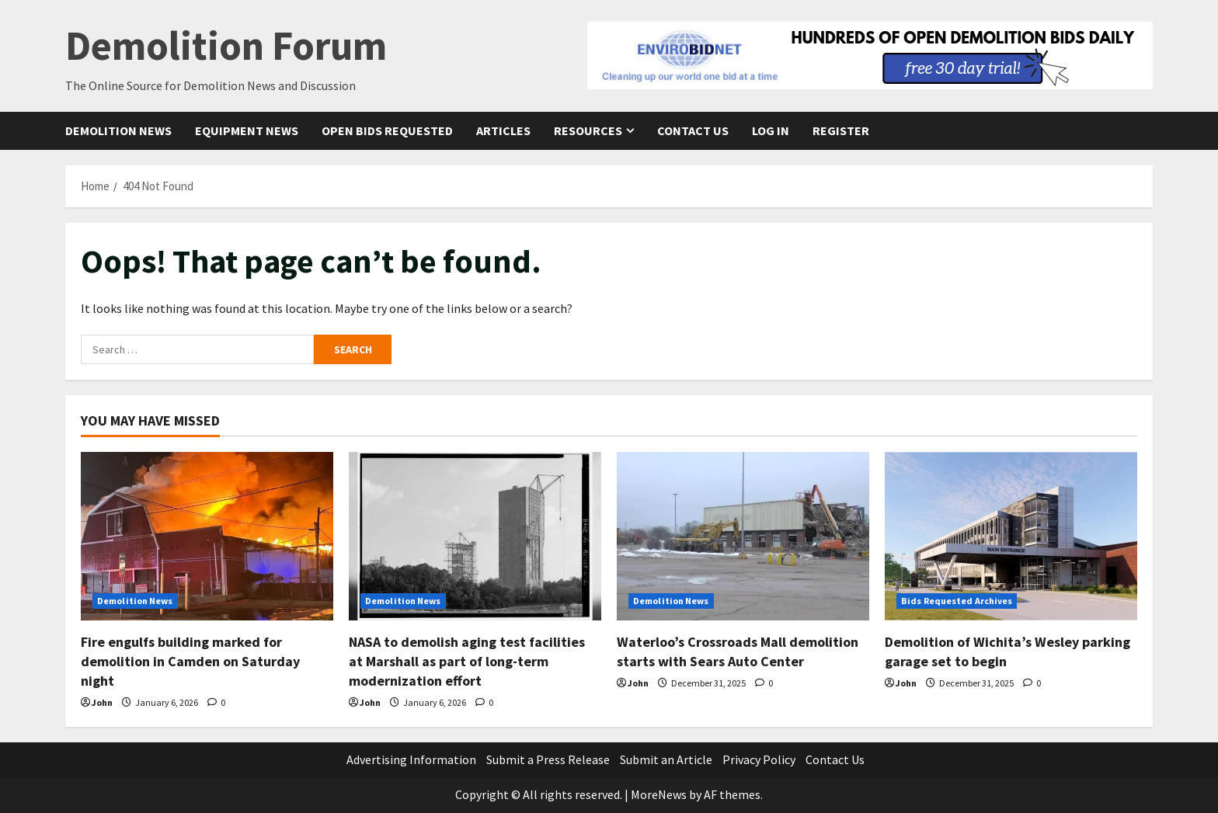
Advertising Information (411, 759)
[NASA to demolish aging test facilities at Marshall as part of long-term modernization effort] (475, 536)
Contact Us (693, 130)
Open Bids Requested (387, 130)
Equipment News (246, 130)
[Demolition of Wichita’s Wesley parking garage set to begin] (1011, 536)
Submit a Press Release (548, 759)
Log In (770, 130)
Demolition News (118, 130)
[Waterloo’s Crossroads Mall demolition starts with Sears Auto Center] (743, 536)
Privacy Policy (758, 759)
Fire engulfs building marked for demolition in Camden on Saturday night (190, 661)
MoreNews (659, 794)
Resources (588, 130)
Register (841, 130)
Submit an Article (666, 759)
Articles (503, 130)
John (102, 702)
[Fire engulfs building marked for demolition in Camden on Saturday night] (207, 536)
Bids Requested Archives (956, 600)
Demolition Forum (226, 45)
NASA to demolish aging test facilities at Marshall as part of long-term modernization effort (467, 661)
